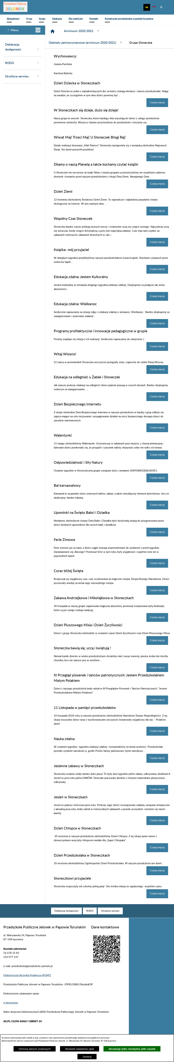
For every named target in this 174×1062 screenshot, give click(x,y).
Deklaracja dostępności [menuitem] (22, 47)
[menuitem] (13, 20)
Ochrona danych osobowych (35, 1048)
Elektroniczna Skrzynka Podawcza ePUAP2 (27, 975)
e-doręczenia (10, 1003)
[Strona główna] (52, 31)
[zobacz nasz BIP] (154, 7)
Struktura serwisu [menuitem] (22, 76)
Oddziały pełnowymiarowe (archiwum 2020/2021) (86, 42)
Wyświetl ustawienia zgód (79, 1048)
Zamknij (87, 1056)
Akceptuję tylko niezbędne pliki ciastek (132, 1048)
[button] (146, 7)
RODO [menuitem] (22, 63)
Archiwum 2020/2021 (82, 31)
